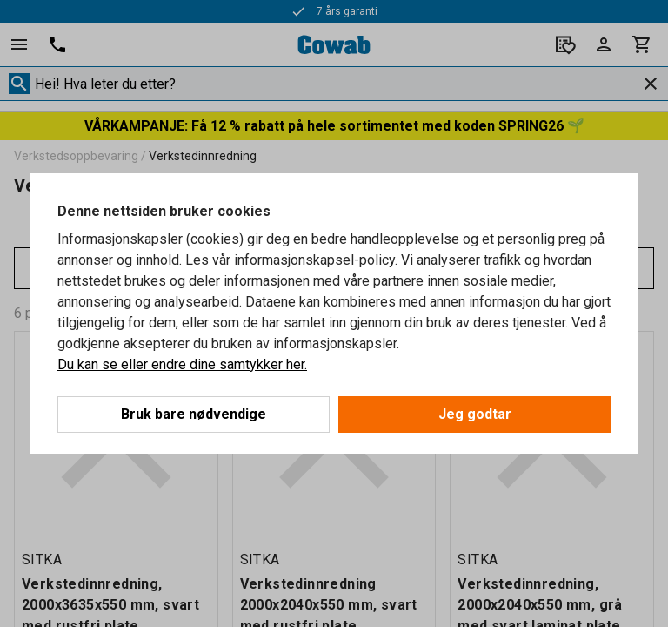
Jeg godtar (474, 414)
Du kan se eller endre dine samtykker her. (182, 364)
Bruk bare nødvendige (193, 414)
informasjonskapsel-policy (314, 260)
